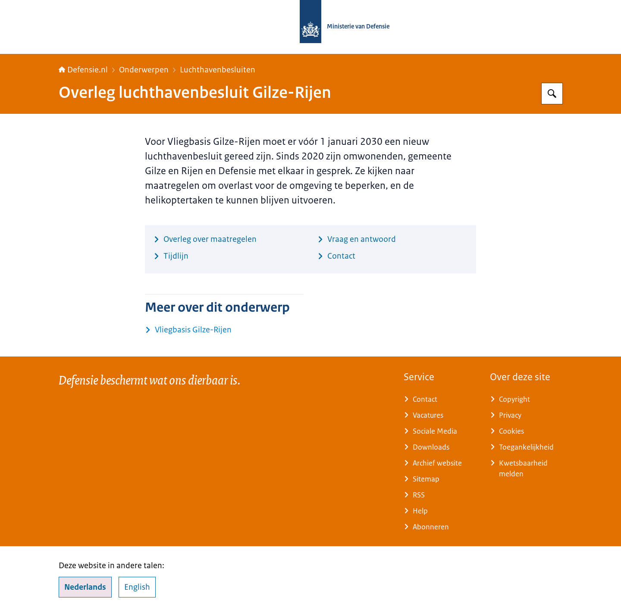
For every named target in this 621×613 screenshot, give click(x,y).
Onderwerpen (144, 70)
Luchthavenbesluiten (217, 70)
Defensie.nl (83, 70)
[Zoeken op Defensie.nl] (552, 93)
